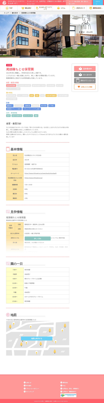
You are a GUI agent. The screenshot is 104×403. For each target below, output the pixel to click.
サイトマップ (30, 391)
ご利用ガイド (78, 8)
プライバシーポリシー (32, 388)
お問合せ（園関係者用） (70, 391)
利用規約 (28, 385)
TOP (9, 8)
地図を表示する (36, 338)
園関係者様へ (95, 8)
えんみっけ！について (44, 8)
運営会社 (65, 382)
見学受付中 (85, 68)
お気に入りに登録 (85, 86)
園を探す (26, 8)
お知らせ (28, 382)
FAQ (64, 385)
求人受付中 (85, 74)
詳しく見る (37, 238)
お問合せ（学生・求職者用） (71, 388)
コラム (61, 8)
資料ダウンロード (85, 80)
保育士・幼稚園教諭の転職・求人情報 (48, 401)
